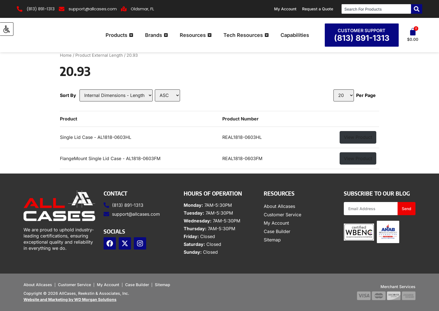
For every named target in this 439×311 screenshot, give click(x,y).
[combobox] (376, 9)
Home (66, 55)
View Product (358, 137)
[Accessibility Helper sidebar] (6, 29)
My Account (285, 8)
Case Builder (277, 231)
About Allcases (279, 206)
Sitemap (272, 240)
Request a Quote (317, 8)
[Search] (416, 9)
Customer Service (282, 214)
